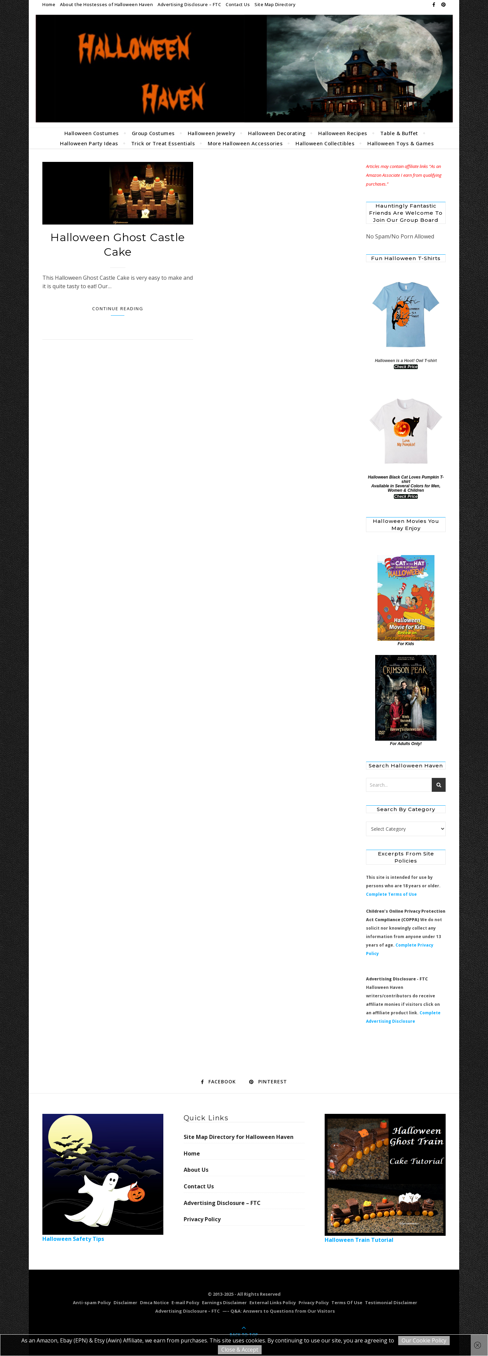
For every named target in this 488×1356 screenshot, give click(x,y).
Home (48, 4)
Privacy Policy (202, 1219)
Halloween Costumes (91, 133)
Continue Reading (117, 308)
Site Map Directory (275, 4)
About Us (196, 1169)
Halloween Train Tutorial (385, 1179)
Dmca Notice (154, 1302)
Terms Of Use (346, 1302)
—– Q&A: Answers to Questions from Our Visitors (278, 1311)
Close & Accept (239, 1349)
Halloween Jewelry (212, 133)
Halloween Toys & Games (400, 143)
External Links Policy (272, 1302)
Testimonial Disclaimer (391, 1302)
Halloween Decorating (276, 133)
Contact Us (238, 4)
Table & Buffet (399, 133)
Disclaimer (125, 1302)
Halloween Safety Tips (102, 1178)
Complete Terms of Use (391, 894)
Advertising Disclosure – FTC (189, 4)
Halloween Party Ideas (89, 143)
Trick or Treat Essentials (163, 143)
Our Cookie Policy (424, 1340)
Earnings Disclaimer (224, 1302)
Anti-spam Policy (92, 1302)
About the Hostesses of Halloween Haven (106, 4)
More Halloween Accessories (245, 143)
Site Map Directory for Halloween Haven (238, 1137)
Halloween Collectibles (325, 143)
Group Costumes (153, 133)
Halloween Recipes (342, 133)
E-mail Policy (185, 1302)
